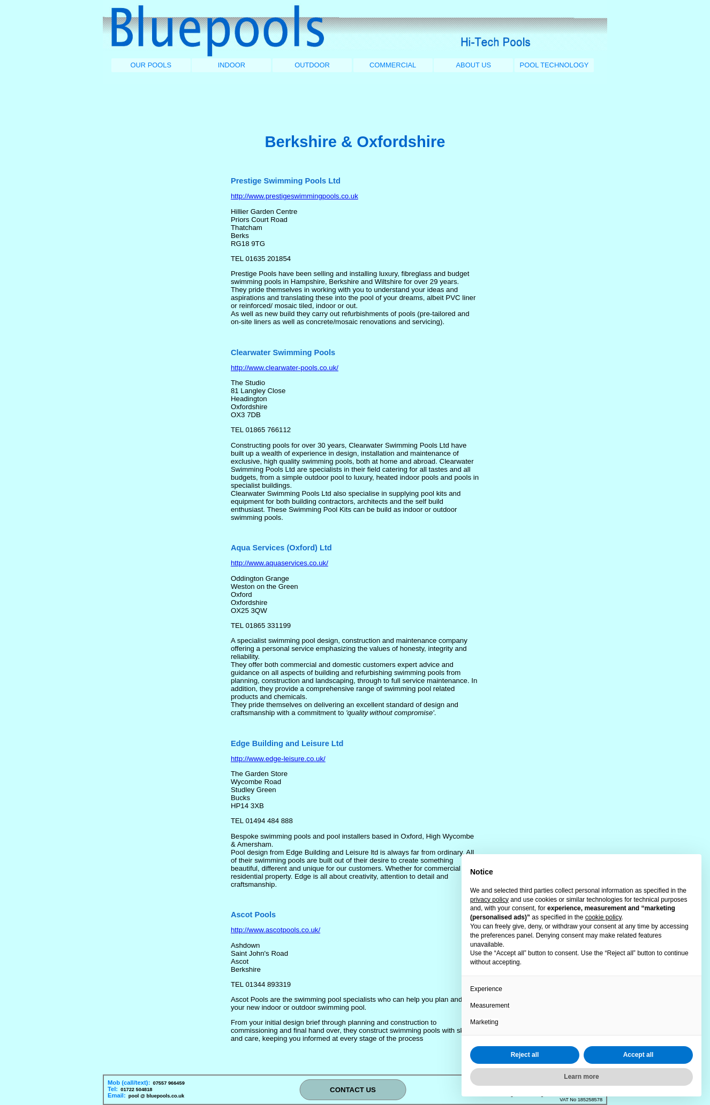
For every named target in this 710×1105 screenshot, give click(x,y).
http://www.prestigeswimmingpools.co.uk (294, 196)
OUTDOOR (312, 65)
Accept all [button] (638, 1054)
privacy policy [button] (489, 899)
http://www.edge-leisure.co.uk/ (278, 759)
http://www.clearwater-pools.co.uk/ (284, 368)
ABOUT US (474, 65)
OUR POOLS (151, 65)
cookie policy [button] (603, 917)
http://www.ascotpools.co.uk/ (275, 930)
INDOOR (231, 65)
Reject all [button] (525, 1054)
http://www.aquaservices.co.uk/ (279, 563)
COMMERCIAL (392, 65)
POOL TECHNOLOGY (554, 65)
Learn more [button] (581, 1076)
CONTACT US (353, 1090)
